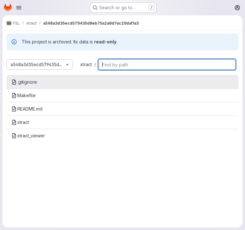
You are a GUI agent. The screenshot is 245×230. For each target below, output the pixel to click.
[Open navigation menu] (19, 8)
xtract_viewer (28, 135)
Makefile (23, 95)
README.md (26, 108)
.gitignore (24, 82)
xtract (86, 64)
